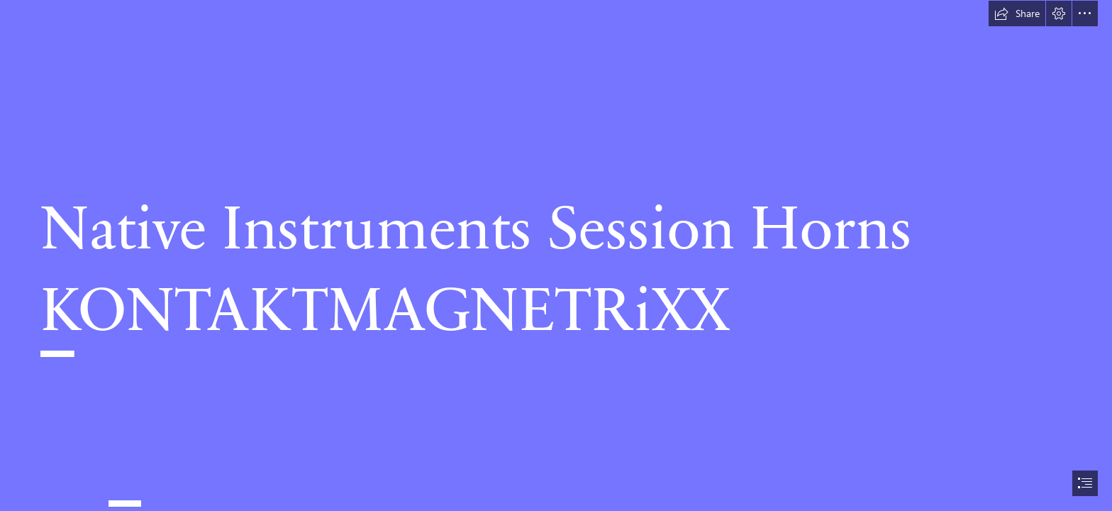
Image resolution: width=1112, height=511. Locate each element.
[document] (556, 255)
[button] (1017, 13)
